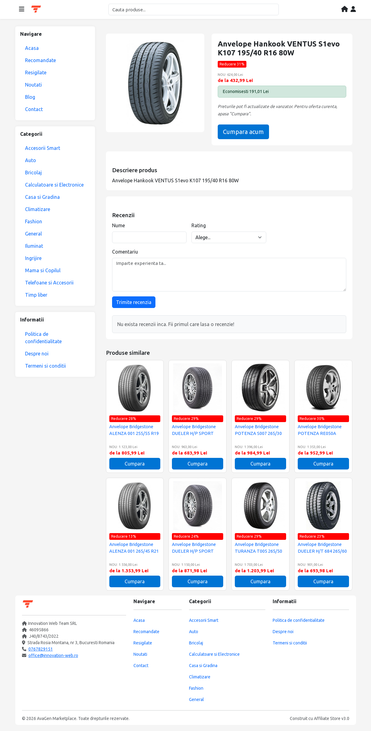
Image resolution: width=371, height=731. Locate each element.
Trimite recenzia (133, 302)
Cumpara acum (243, 131)
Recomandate (40, 60)
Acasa (32, 48)
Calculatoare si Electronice (54, 184)
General (33, 233)
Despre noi (37, 353)
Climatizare (37, 209)
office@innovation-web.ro (53, 655)
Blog (30, 97)
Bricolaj (33, 172)
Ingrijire (33, 258)
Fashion (33, 221)
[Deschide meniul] (21, 9)
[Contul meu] (353, 9)
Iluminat (34, 246)
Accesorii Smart (42, 148)
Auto (30, 160)
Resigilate (35, 72)
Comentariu (125, 251)
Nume (118, 225)
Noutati (33, 84)
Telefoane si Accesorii (49, 282)
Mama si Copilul (42, 270)
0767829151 (40, 649)
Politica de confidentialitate (43, 337)
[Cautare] (193, 9)
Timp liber (36, 295)
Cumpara (135, 463)
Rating (198, 225)
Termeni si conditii (45, 366)
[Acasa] (344, 9)
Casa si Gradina (42, 197)
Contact (34, 109)
